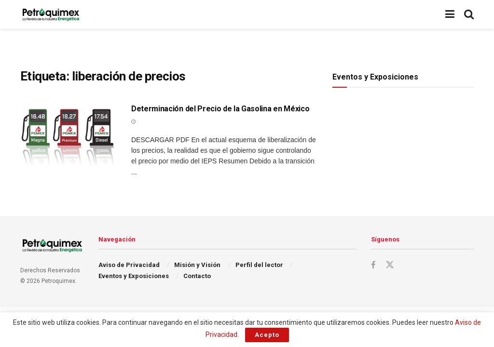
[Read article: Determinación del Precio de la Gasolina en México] (68, 138)
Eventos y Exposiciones (133, 276)
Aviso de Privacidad (129, 264)
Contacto (197, 276)
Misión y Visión (197, 264)
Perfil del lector (259, 264)
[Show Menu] (449, 14)
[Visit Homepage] (50, 14)
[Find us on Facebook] (373, 265)
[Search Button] (469, 14)
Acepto (267, 334)
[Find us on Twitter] (389, 265)
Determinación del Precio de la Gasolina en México (220, 108)
